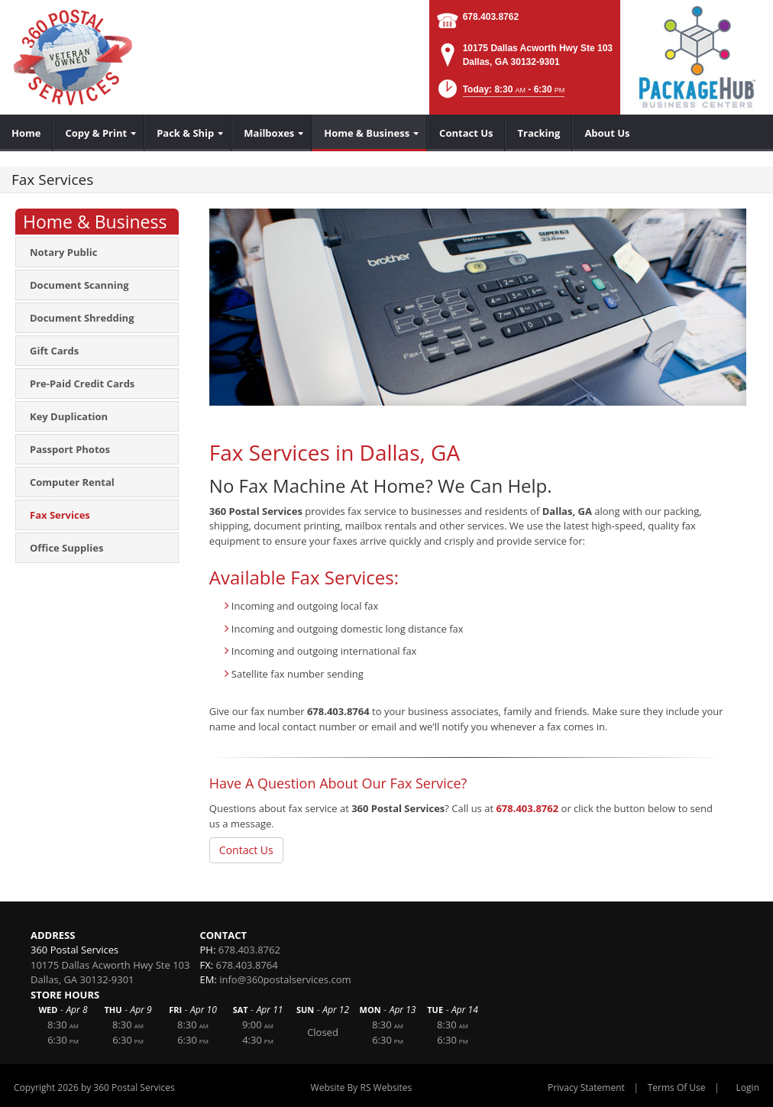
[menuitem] (26, 133)
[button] (499, 93)
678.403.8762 (491, 16)
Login (747, 1087)
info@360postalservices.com (285, 979)
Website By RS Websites (361, 1087)
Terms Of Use (677, 1087)
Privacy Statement (586, 1087)
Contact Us (246, 850)
